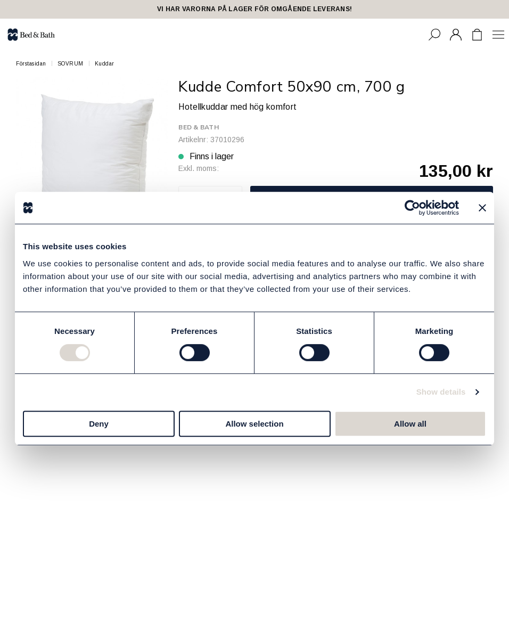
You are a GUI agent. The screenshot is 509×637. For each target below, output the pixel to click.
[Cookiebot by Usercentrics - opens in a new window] (412, 208)
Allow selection (254, 423)
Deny (99, 423)
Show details (441, 391)
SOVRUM (71, 64)
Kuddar (104, 64)
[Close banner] (482, 207)
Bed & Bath (198, 127)
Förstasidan (31, 64)
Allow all (410, 423)
